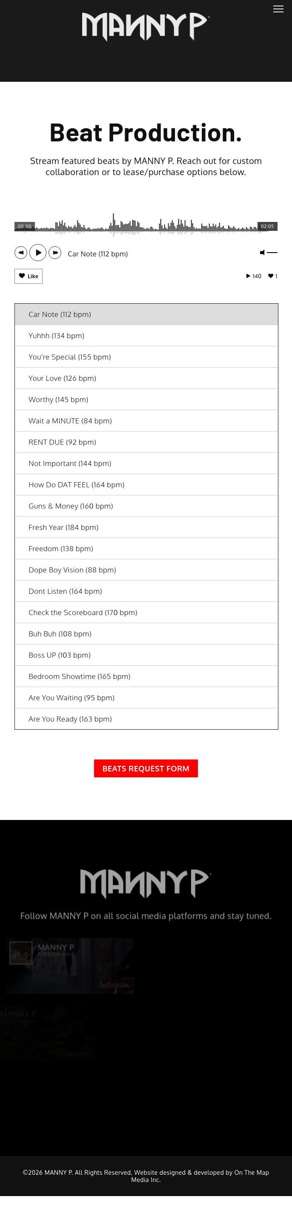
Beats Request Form (146, 773)
